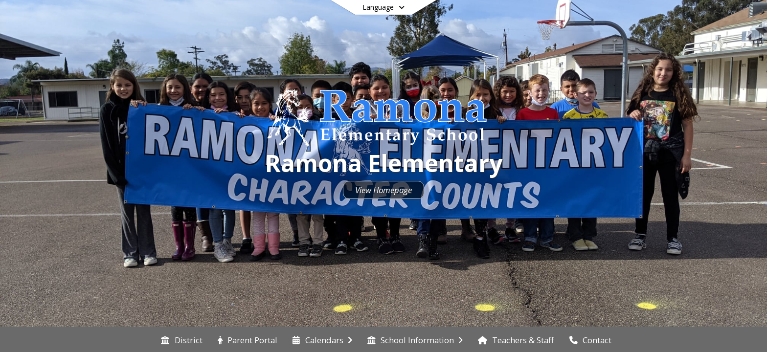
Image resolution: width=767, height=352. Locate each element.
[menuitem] (181, 339)
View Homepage (383, 190)
